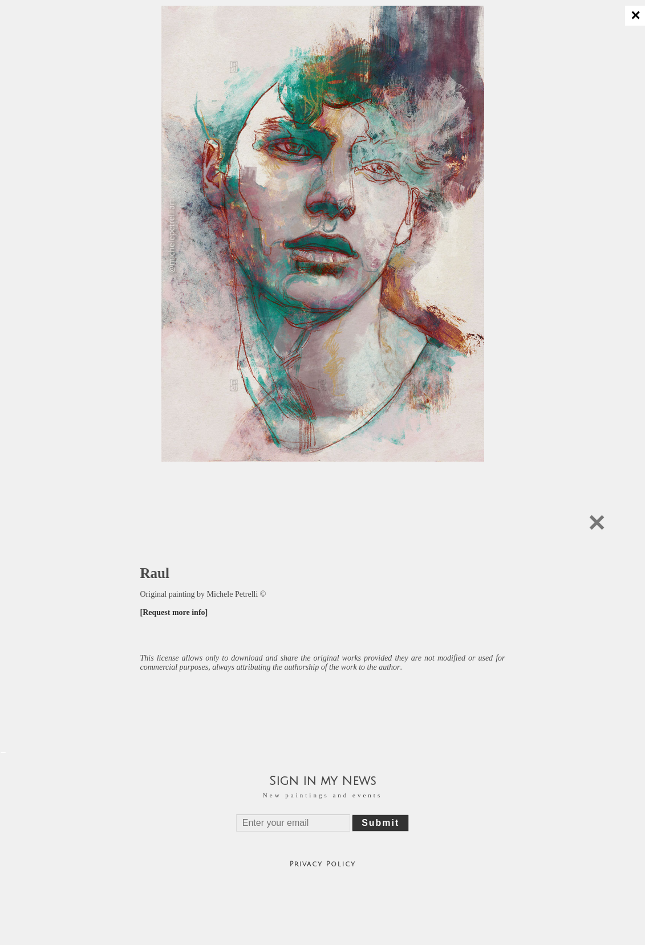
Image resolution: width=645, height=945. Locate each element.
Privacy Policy (323, 864)
